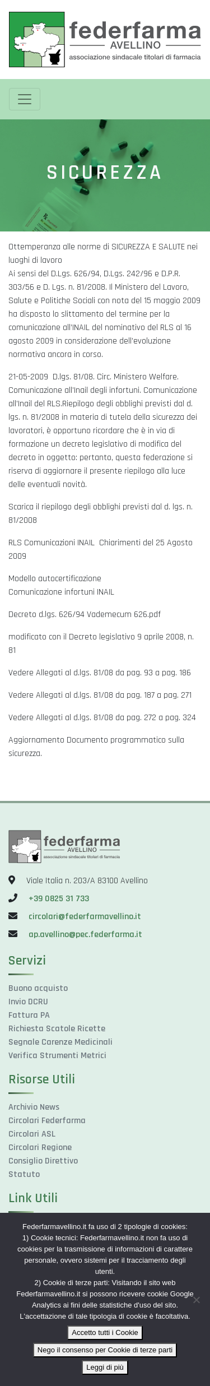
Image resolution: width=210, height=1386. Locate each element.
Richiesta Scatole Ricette (56, 1029)
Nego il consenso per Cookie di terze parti (105, 1350)
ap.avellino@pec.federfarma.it (84, 934)
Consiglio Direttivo (43, 1161)
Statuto (24, 1174)
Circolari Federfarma (47, 1121)
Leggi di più (105, 1367)
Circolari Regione (40, 1147)
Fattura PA (29, 1015)
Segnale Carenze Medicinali (60, 1042)
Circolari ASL (31, 1134)
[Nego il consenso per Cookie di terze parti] (196, 1299)
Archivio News (33, 1107)
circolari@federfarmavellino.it (85, 917)
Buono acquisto (38, 988)
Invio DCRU (28, 1002)
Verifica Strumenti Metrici (57, 1055)
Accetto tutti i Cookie (105, 1332)
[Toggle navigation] (24, 99)
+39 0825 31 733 (59, 899)
